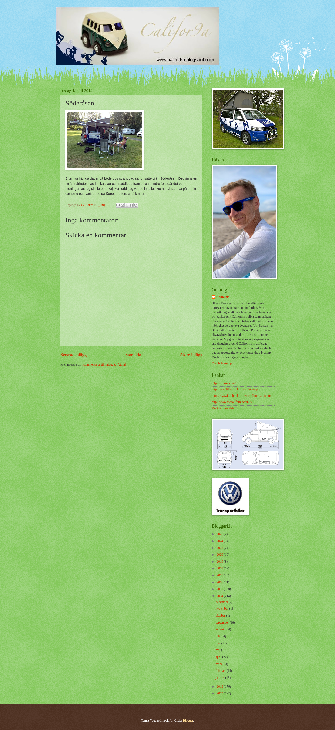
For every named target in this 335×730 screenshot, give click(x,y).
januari (220, 678)
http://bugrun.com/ (224, 383)
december (222, 602)
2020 (220, 554)
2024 (220, 541)
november (222, 608)
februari (221, 671)
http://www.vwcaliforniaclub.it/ (232, 402)
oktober (221, 615)
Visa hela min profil (224, 363)
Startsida (133, 354)
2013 (220, 686)
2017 (220, 575)
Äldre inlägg (191, 354)
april (219, 657)
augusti (221, 629)
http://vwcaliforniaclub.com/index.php (236, 389)
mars (219, 664)
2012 (220, 693)
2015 (220, 589)
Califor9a (222, 297)
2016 (220, 582)
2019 (220, 561)
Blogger (188, 720)
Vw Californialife (223, 408)
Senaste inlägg (73, 354)
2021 (220, 548)
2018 (220, 568)
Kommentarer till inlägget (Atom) (104, 364)
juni (218, 643)
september (223, 622)
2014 (220, 596)
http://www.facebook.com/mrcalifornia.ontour (241, 395)
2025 (220, 534)
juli (218, 636)
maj (218, 650)
